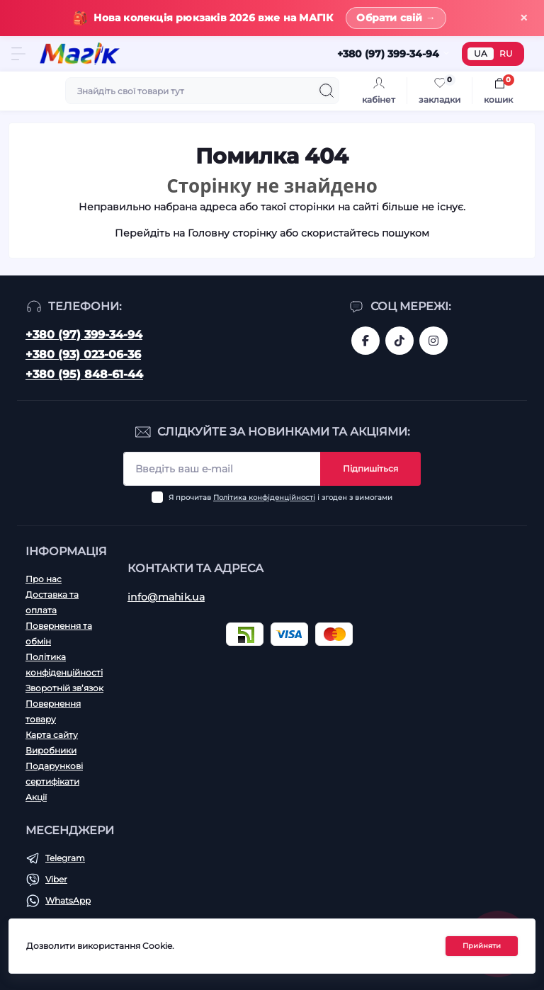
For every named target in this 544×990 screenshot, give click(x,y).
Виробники (51, 750)
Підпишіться (370, 468)
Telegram (65, 858)
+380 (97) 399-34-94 (84, 334)
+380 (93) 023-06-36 (83, 354)
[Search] (326, 90)
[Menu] (18, 54)
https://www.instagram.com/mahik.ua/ (433, 340)
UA (480, 53)
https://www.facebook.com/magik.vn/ (365, 340)
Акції (36, 797)
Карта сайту (52, 734)
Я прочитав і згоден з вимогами (280, 497)
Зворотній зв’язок (64, 688)
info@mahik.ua (166, 597)
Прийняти (482, 945)
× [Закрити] (523, 18)
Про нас (44, 579)
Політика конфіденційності (264, 497)
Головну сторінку (232, 233)
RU (506, 53)
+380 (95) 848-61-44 (84, 374)
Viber (56, 879)
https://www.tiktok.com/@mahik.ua (399, 340)
